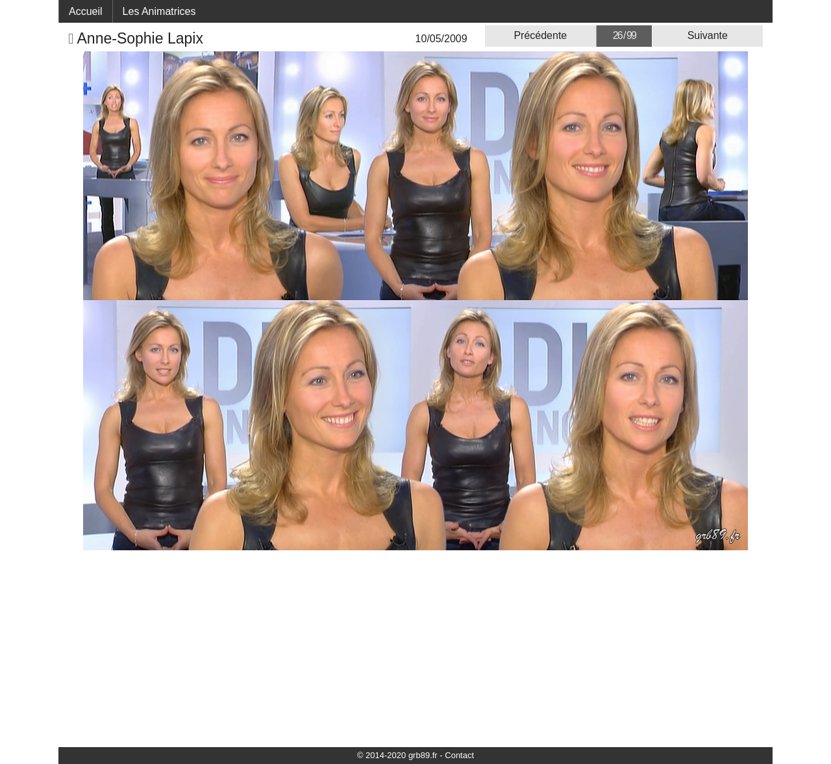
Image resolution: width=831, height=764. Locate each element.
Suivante (708, 35)
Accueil (86, 11)
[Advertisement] (415, 648)
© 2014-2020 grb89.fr (397, 755)
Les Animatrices (159, 11)
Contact (459, 755)
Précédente (540, 35)
